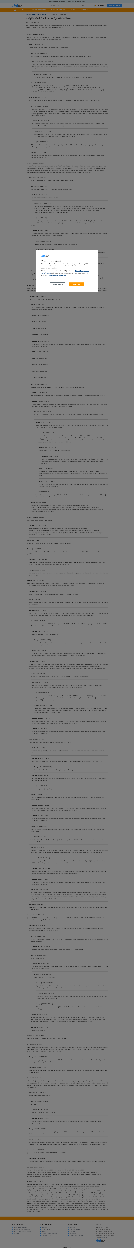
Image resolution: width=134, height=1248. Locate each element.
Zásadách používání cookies (57, 275)
